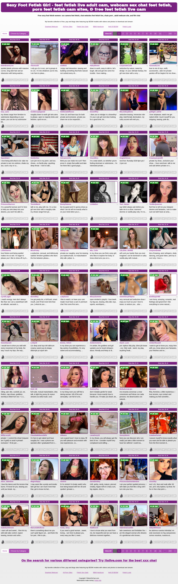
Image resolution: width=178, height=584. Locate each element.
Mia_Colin (94, 250)
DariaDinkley (95, 481)
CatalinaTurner (155, 435)
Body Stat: (15, 39)
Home (5, 34)
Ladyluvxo (64, 297)
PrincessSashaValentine (129, 481)
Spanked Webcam (51, 26)
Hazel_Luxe (124, 343)
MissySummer (95, 297)
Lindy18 (34, 343)
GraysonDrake (155, 250)
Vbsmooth (35, 66)
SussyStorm (125, 435)
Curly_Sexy (64, 528)
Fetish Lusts (127, 26)
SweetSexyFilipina (127, 297)
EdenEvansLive (7, 66)
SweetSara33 (6, 343)
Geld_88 (34, 389)
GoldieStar (35, 158)
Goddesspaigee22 (38, 112)
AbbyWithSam (155, 528)
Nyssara (152, 389)
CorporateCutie (126, 66)
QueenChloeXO (7, 389)
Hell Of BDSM (113, 26)
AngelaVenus (125, 158)
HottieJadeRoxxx (67, 112)
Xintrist (63, 481)
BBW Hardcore (98, 26)
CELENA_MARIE (126, 250)
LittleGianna (6, 250)
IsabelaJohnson (7, 528)
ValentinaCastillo (126, 528)
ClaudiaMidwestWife (39, 435)
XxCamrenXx (65, 158)
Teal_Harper (124, 204)
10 (155, 34)
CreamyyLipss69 (156, 158)
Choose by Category (19, 34)
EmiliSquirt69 (154, 297)
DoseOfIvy (94, 112)
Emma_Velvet (65, 343)
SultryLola (64, 250)
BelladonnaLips (126, 389)
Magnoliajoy (35, 481)
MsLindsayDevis (126, 112)
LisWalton (94, 204)
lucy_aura (5, 112)
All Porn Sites (67, 26)
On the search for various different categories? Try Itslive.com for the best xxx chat (89, 560)
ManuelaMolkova (37, 528)
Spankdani (5, 158)
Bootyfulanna (65, 204)
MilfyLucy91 (6, 435)
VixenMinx (94, 158)
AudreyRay (94, 389)
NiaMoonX (94, 528)
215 (170, 34)
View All (108, 34)
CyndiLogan (6, 297)
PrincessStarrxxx (8, 204)
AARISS (63, 66)
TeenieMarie (35, 204)
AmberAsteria (95, 343)
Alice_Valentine (7, 481)
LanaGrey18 (95, 435)
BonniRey (34, 297)
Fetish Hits (97, 580)
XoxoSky (152, 481)
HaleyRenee (94, 66)
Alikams (63, 435)
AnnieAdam (65, 389)
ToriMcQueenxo (155, 204)
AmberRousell (155, 343)
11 (160, 34)
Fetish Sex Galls (82, 26)
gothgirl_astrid (155, 112)
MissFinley (35, 250)
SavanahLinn (154, 66)
